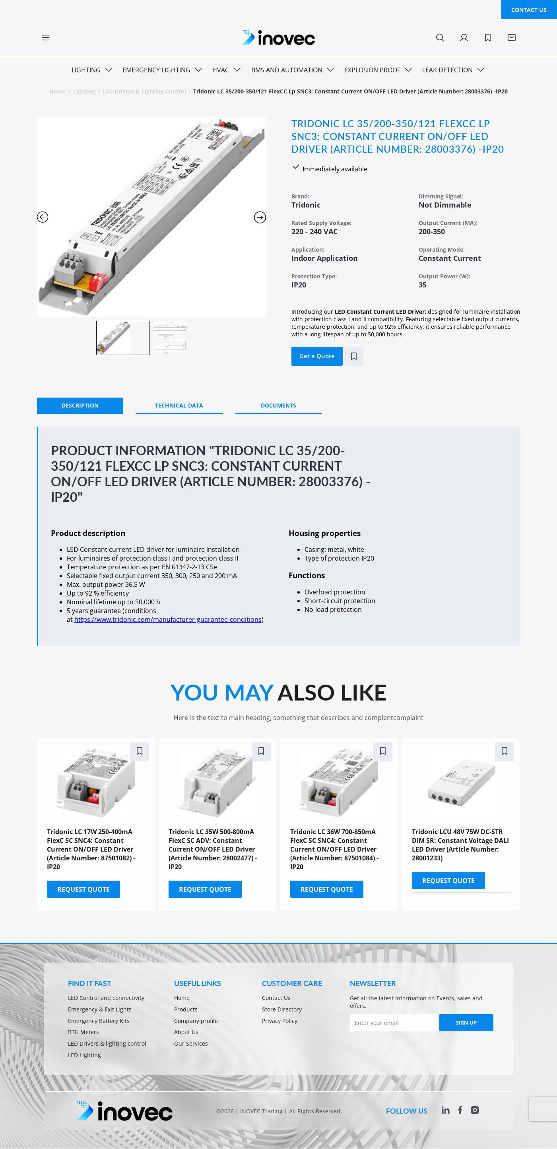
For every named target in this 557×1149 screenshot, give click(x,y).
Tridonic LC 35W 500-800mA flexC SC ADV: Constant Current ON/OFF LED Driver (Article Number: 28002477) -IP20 (213, 849)
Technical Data (179, 405)
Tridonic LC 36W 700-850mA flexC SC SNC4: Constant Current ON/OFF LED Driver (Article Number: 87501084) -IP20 (334, 849)
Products (186, 1009)
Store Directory (282, 1009)
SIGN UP (466, 1022)
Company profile (196, 1021)
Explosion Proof (372, 70)
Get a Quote (317, 356)
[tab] (80, 406)
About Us (186, 1032)
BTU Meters (83, 1032)
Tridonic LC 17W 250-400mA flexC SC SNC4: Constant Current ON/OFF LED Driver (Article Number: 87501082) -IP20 (91, 849)
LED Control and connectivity (106, 998)
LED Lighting (84, 1056)
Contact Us (529, 10)
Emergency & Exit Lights (100, 1009)
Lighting (86, 70)
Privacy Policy (279, 1021)
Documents (278, 405)
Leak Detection (447, 70)
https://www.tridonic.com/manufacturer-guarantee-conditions (168, 619)
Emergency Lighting (156, 70)
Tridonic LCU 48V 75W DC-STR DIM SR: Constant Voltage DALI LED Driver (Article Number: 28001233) (460, 844)
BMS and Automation (286, 70)
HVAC (220, 70)
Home (57, 91)
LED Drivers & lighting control (144, 91)
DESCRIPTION (80, 405)
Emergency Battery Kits (99, 1021)
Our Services (191, 1044)
